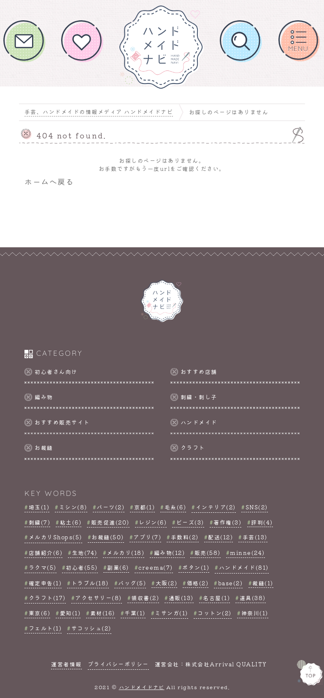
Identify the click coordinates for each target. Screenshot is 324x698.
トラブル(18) (90, 583)
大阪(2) (167, 583)
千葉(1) (135, 613)
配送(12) (220, 537)
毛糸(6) (175, 507)
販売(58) (207, 553)
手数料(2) (185, 537)
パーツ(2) (110, 507)
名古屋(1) (216, 598)
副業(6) (118, 567)
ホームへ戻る (49, 181)
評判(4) (262, 522)
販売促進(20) (110, 522)
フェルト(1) (45, 628)
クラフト (193, 448)
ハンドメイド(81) (244, 567)
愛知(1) (70, 613)
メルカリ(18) (125, 553)
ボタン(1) (195, 567)
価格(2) (198, 583)
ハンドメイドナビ (142, 687)
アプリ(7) (147, 537)
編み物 (44, 397)
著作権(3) (227, 522)
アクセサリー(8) (98, 598)
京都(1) (144, 507)
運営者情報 (66, 664)
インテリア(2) (216, 507)
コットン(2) (214, 613)
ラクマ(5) (43, 567)
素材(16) (102, 613)
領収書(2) (145, 598)
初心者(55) (82, 567)
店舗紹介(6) (46, 553)
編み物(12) (169, 553)
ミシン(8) (73, 507)
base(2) (230, 583)
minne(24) (247, 553)
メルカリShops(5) (55, 537)
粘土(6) (71, 522)
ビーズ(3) (190, 522)
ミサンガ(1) (171, 613)
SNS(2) (257, 507)
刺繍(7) (40, 522)
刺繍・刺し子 (199, 397)
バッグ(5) (132, 583)
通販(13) (181, 598)
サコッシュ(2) (91, 628)
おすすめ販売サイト (62, 422)
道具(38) (253, 598)
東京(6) (40, 613)
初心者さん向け (56, 372)
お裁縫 (44, 448)
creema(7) (155, 567)
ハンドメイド (199, 422)
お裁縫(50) (108, 537)
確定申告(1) (45, 583)
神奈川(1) (254, 613)
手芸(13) (255, 537)
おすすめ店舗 (199, 372)
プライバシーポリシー (118, 664)
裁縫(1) (262, 583)
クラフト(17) (47, 598)
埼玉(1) (39, 507)
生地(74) (84, 553)
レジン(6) (153, 522)
